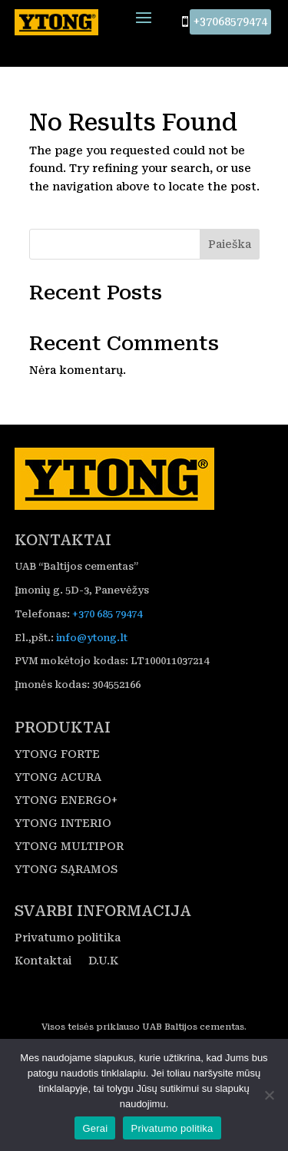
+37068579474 (230, 21)
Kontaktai (43, 961)
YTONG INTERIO (63, 824)
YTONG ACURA (58, 778)
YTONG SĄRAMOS (66, 870)
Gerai (95, 1128)
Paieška (229, 245)
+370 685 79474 (107, 614)
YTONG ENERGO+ (66, 801)
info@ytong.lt (91, 637)
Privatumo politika (68, 938)
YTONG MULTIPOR (69, 847)
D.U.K (103, 961)
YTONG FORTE (57, 755)
